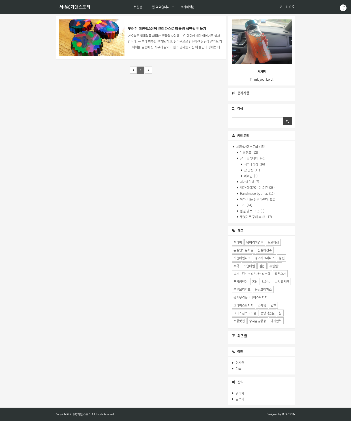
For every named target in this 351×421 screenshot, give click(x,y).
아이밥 (251, 176)
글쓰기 (240, 399)
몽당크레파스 (263, 289)
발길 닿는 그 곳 (252, 211)
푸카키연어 (240, 281)
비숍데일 (249, 266)
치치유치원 (282, 281)
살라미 (237, 242)
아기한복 (276, 320)
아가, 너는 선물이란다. (257, 199)
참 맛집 (252, 170)
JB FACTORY (288, 414)
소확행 (262, 305)
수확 (236, 266)
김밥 (262, 266)
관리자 (240, 393)
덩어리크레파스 (264, 258)
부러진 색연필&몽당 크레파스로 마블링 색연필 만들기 (167, 28)
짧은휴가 (280, 273)
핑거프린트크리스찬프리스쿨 (251, 273)
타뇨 (238, 368)
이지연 (240, 362)
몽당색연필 (267, 313)
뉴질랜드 (139, 6)
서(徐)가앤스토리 (74, 7)
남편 (282, 258)
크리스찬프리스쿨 (244, 313)
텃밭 (273, 305)
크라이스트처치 (243, 305)
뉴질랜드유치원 (243, 250)
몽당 (255, 281)
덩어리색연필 (254, 242)
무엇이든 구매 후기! (256, 216)
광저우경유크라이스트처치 (250, 297)
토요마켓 (273, 242)
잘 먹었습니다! (163, 6)
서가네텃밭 (188, 6)
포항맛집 (239, 320)
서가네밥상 (254, 164)
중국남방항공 (257, 320)
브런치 (266, 281)
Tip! (246, 205)
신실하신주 (265, 250)
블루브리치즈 (241, 289)
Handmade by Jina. (257, 193)
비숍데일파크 (241, 258)
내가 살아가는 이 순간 (257, 187)
